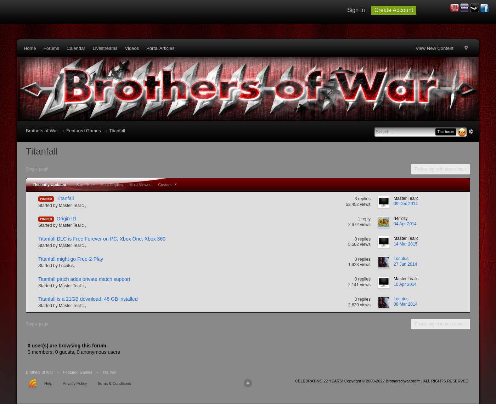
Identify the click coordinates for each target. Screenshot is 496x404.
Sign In (356, 10)
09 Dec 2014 (406, 203)
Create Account (393, 10)
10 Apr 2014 (405, 284)
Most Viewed (140, 185)
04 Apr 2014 (405, 223)
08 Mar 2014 (405, 304)
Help (48, 383)
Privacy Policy (75, 383)
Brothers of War (42, 130)
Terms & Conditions (114, 383)
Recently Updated (49, 185)
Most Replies (111, 185)
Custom (168, 185)
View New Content (434, 48)
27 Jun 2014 (405, 264)
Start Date (85, 185)
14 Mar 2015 (405, 244)
